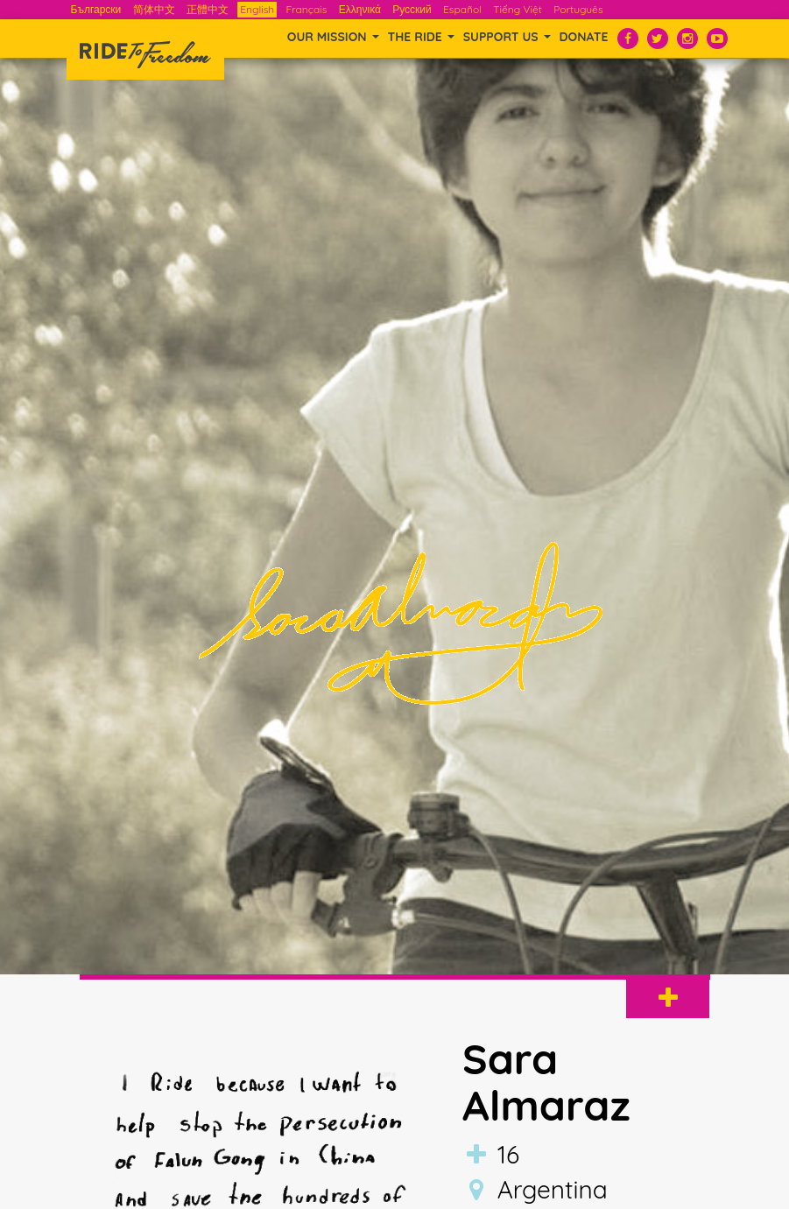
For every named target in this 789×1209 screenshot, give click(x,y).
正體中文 (208, 9)
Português (577, 9)
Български (96, 9)
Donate (584, 37)
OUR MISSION (333, 37)
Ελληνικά (360, 9)
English (257, 9)
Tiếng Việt (517, 9)
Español (462, 9)
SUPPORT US (507, 37)
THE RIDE (421, 37)
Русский (412, 9)
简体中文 (154, 9)
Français (306, 9)
